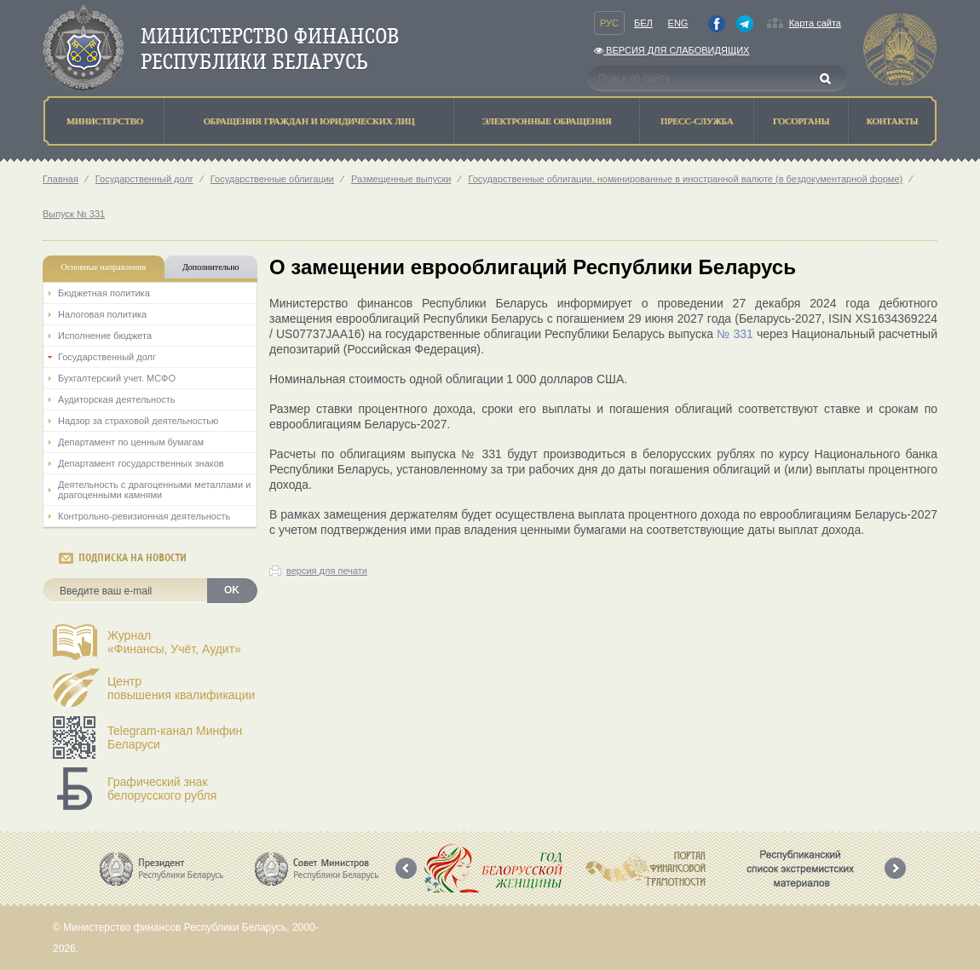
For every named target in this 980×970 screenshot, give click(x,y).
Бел (643, 23)
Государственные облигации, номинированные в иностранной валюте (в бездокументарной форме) (685, 179)
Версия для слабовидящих (671, 50)
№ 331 (735, 334)
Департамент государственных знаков (141, 463)
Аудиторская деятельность (117, 399)
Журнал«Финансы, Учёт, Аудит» (174, 642)
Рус (609, 23)
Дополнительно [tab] (210, 267)
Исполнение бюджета (105, 335)
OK (231, 590)
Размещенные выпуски (401, 179)
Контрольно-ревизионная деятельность (144, 516)
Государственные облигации (272, 179)
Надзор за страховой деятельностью (138, 421)
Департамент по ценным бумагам (131, 442)
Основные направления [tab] (104, 267)
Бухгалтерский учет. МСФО (117, 378)
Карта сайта (815, 23)
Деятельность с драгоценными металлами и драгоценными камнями (154, 489)
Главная (60, 179)
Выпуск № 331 (74, 214)
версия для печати (326, 570)
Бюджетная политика (104, 293)
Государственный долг (144, 179)
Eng (678, 23)
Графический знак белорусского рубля (161, 788)
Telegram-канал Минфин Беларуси (174, 737)
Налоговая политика (102, 314)
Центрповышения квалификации (181, 688)
